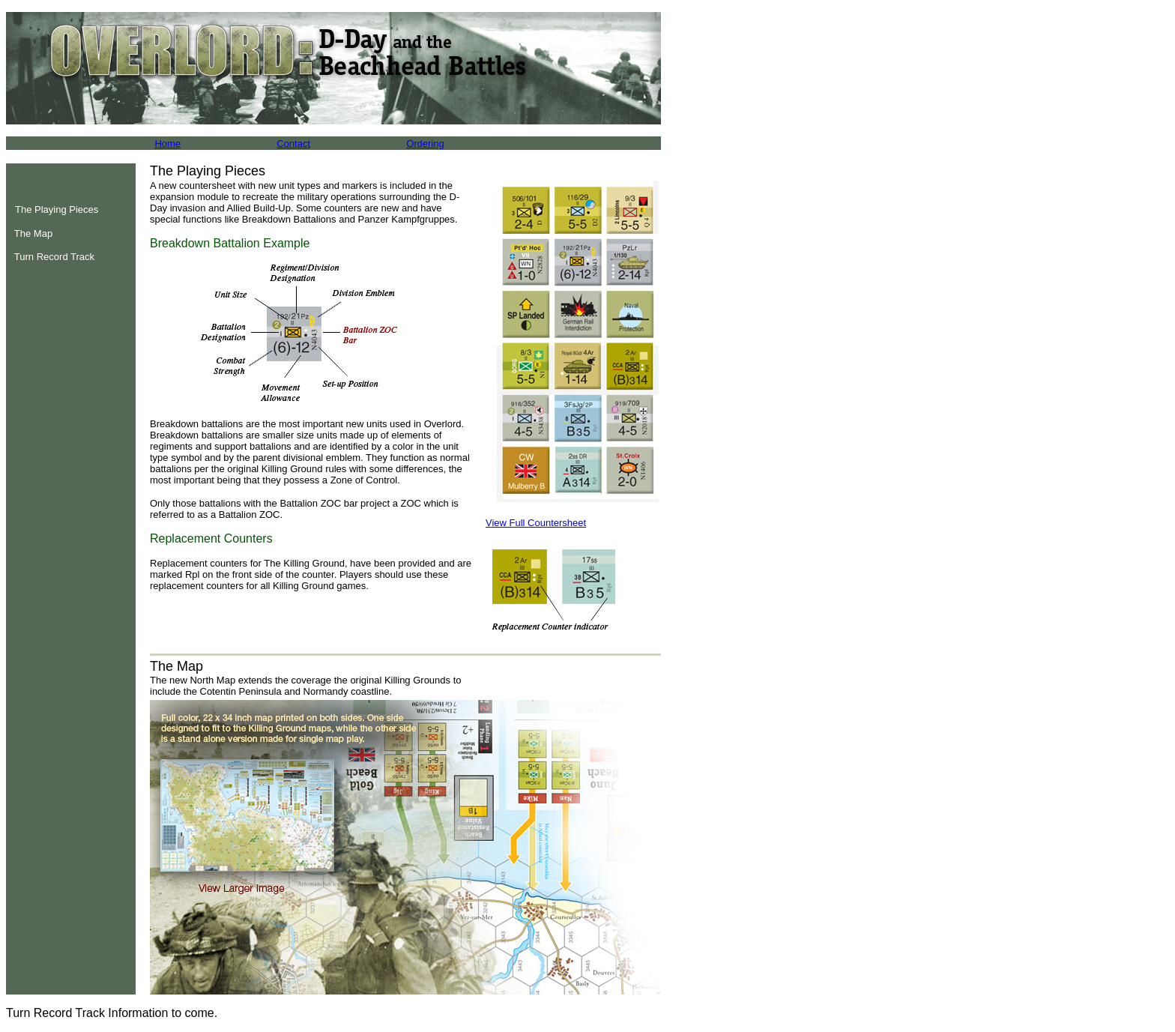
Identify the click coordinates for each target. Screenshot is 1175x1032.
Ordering (425, 143)
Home (167, 143)
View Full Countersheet (536, 522)
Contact (293, 143)
